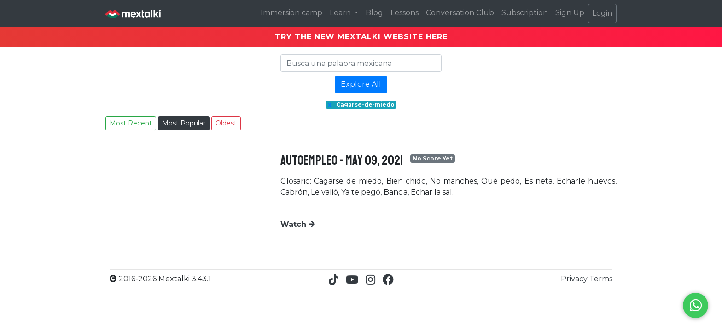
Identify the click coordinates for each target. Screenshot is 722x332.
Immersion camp (291, 12)
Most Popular (183, 123)
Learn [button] (341, 12)
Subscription (524, 12)
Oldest (226, 123)
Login (602, 13)
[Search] (361, 63)
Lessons (404, 12)
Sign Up (569, 12)
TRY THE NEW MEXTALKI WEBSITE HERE (361, 36)
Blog (374, 12)
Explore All (361, 84)
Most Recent (131, 123)
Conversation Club (460, 12)
